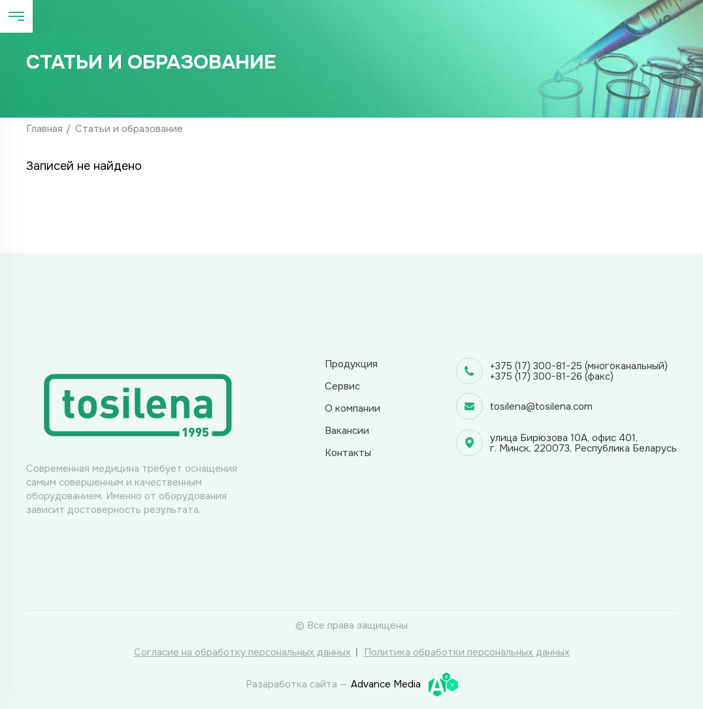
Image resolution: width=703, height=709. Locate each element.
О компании (352, 408)
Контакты (348, 452)
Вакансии (347, 430)
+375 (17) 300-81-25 (536, 365)
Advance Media (404, 684)
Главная (44, 129)
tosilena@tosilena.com (541, 406)
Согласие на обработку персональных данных (242, 652)
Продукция (351, 364)
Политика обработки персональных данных (467, 652)
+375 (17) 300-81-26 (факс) (551, 376)
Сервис (342, 386)
